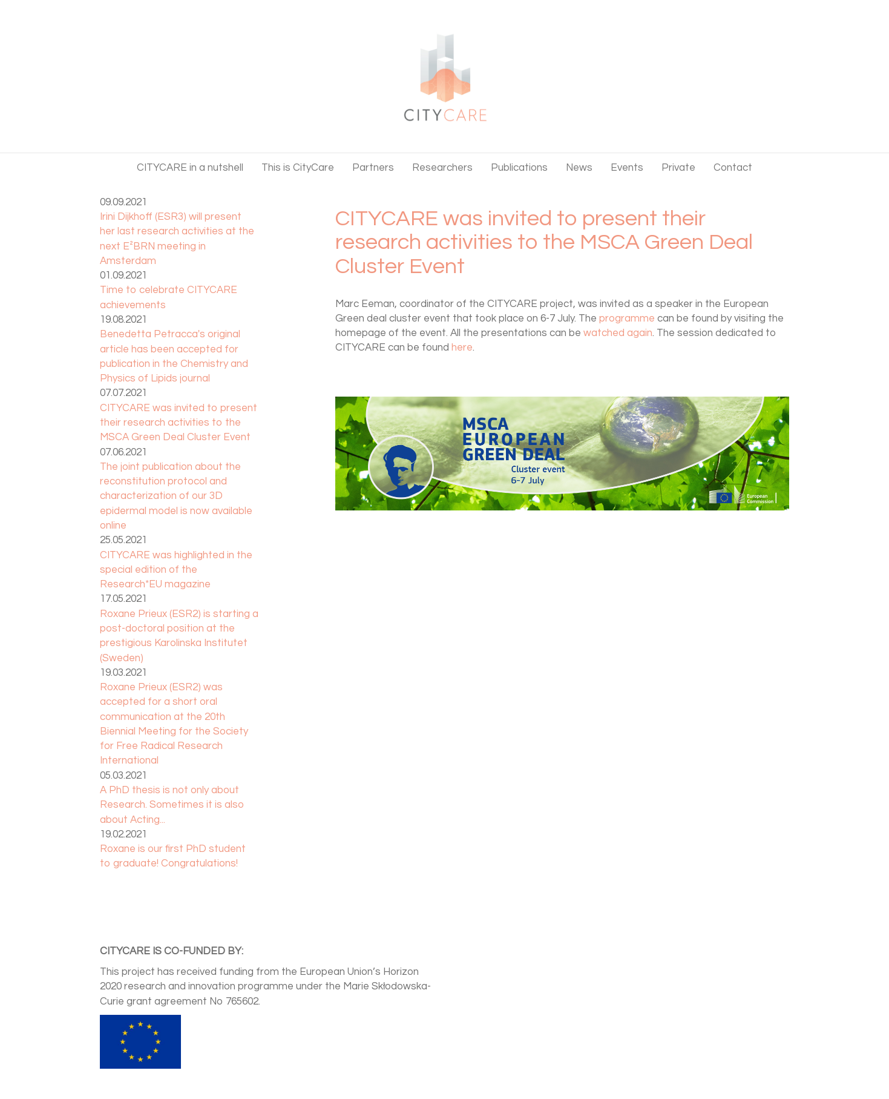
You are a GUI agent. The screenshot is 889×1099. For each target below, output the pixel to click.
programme (627, 318)
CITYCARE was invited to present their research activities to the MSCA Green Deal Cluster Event (178, 423)
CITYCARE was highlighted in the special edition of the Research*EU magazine (176, 570)
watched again (617, 333)
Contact (732, 167)
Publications (519, 167)
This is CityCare (297, 167)
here (462, 347)
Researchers (442, 167)
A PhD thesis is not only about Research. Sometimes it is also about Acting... (172, 805)
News (579, 167)
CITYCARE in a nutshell (190, 167)
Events (627, 167)
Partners (373, 167)
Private (678, 167)
